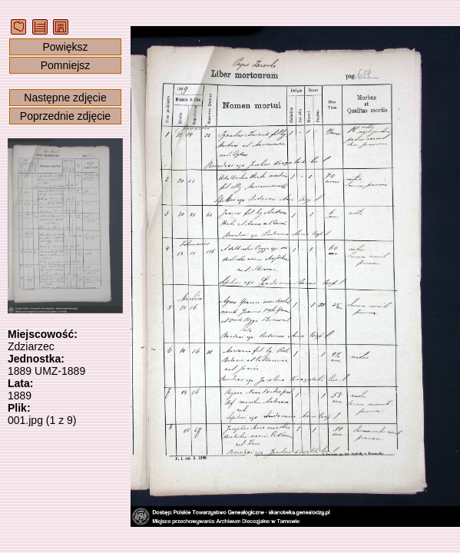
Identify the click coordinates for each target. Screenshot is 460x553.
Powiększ (65, 47)
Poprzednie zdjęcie (65, 116)
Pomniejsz (66, 65)
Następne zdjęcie (65, 97)
